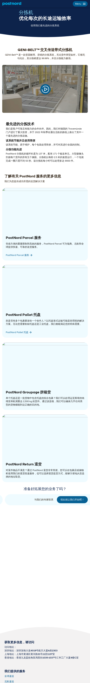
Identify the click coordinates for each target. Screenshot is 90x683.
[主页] (11, 3)
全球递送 (9, 676)
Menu (80, 3)
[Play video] (45, 89)
